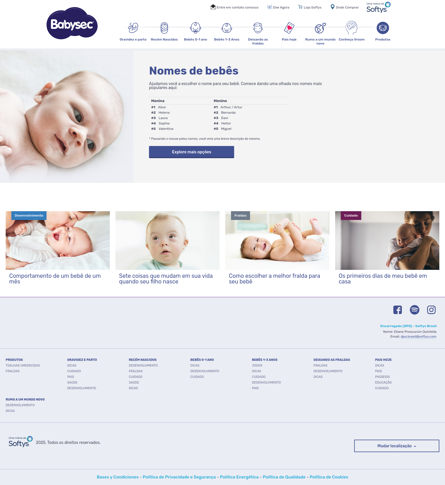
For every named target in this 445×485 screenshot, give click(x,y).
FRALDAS (13, 371)
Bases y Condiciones (117, 477)
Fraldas (136, 371)
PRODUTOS (14, 360)
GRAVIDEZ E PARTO (82, 360)
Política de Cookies (329, 477)
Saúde (72, 382)
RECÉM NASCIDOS (143, 360)
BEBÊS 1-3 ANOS (265, 360)
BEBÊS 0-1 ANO (202, 360)
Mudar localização (395, 446)
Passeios (382, 377)
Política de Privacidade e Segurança (179, 477)
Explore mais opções (191, 152)
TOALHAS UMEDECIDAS (23, 365)
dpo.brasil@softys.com (418, 336)
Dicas (71, 365)
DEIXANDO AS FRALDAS (332, 360)
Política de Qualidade (284, 477)
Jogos (257, 365)
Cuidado (74, 371)
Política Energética (239, 477)
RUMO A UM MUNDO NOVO (25, 399)
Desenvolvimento (81, 388)
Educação (383, 382)
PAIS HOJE (383, 360)
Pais (70, 377)
